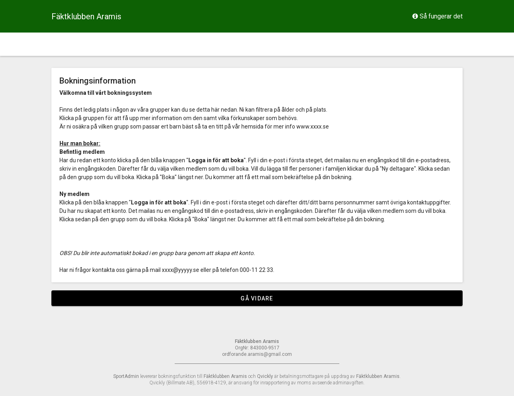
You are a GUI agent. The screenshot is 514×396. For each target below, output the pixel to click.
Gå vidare (257, 298)
